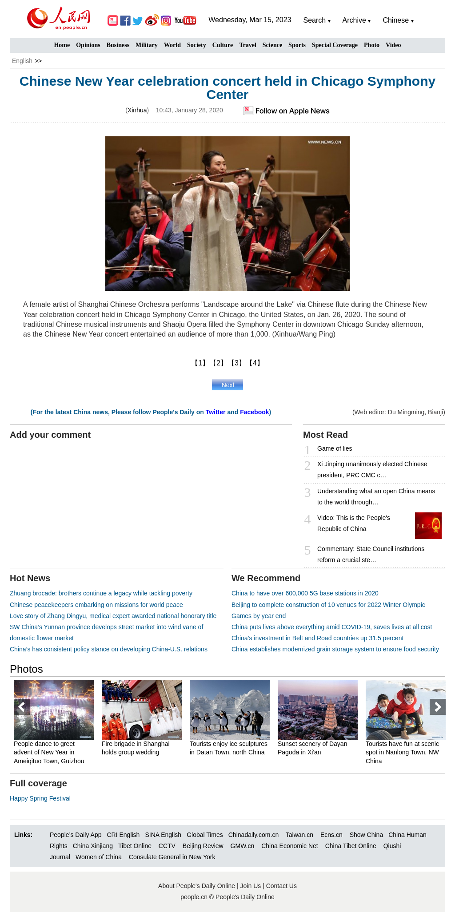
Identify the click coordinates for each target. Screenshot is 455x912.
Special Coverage (335, 45)
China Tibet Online (350, 845)
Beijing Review (203, 845)
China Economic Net (289, 845)
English (22, 60)
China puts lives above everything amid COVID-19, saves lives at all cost (331, 626)
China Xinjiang (93, 845)
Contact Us (281, 885)
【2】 (218, 363)
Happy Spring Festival (40, 798)
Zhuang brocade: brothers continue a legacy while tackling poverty (101, 593)
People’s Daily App (75, 834)
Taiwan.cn (299, 834)
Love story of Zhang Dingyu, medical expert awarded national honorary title (113, 615)
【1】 (200, 363)
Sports (297, 45)
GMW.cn (243, 845)
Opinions (88, 45)
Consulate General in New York (172, 856)
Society (196, 45)
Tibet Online (135, 845)
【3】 (237, 363)
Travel (247, 45)
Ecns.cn (331, 834)
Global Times (205, 834)
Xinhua (137, 110)
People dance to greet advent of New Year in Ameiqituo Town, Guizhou (49, 752)
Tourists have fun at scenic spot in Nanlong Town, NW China (402, 752)
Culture (222, 45)
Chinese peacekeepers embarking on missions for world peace (96, 604)
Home (62, 45)
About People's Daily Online (196, 885)
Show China (366, 834)
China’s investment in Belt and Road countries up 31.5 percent (317, 638)
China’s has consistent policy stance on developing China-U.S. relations (109, 649)
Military (147, 45)
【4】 (255, 363)
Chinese (396, 20)
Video (393, 45)
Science (272, 45)
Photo (371, 45)
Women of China (99, 856)
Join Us (251, 885)
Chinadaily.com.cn (253, 834)
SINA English (163, 834)
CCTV (167, 845)
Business (118, 45)
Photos (26, 669)
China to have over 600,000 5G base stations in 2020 (305, 593)
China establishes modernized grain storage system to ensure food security (335, 649)
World (172, 45)
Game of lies (334, 448)
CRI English (123, 834)
